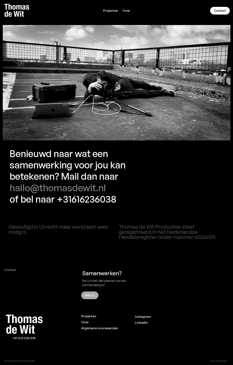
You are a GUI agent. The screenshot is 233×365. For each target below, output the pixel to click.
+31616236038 (86, 199)
